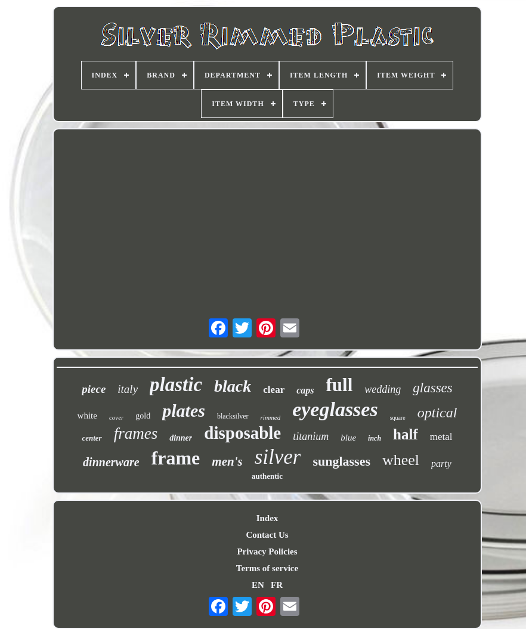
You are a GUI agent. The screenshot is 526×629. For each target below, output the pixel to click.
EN (258, 585)
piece (94, 389)
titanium (311, 436)
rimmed (271, 417)
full (339, 384)
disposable (242, 432)
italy (127, 389)
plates (183, 410)
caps (305, 390)
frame (175, 458)
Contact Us (267, 535)
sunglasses (341, 461)
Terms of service (267, 568)
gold (142, 415)
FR (277, 585)
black (232, 386)
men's (227, 461)
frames (136, 433)
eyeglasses (335, 409)
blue (348, 437)
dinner (180, 437)
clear (273, 389)
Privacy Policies (267, 551)
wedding (382, 389)
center (91, 437)
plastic (176, 384)
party (441, 463)
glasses (432, 387)
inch (374, 438)
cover (116, 417)
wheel (400, 460)
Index (267, 518)
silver (278, 457)
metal (441, 436)
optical (437, 412)
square (398, 417)
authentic (267, 476)
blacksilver (233, 416)
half (405, 434)
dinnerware (111, 462)
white (87, 415)
